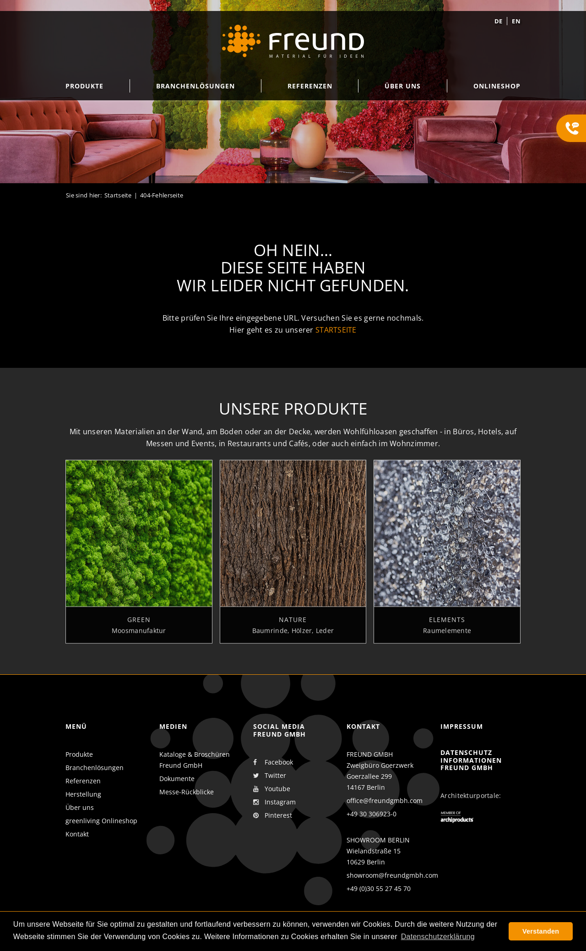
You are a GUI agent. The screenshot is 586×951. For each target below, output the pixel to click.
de (498, 21)
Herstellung (83, 794)
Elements (447, 624)
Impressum (461, 726)
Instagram (274, 802)
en (516, 21)
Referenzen (83, 780)
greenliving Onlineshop (101, 820)
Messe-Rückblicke (186, 791)
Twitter (269, 775)
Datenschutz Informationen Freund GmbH (471, 760)
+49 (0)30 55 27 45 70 (379, 888)
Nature (293, 624)
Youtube (271, 788)
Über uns (79, 807)
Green (139, 624)
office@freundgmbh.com (385, 800)
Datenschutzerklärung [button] (438, 936)
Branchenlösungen (94, 767)
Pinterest (272, 815)
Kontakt (77, 834)
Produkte (79, 754)
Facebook (273, 762)
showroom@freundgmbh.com (392, 875)
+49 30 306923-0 (371, 813)
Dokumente (177, 778)
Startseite (118, 195)
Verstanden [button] (540, 931)
